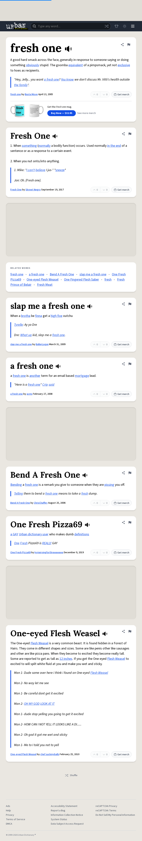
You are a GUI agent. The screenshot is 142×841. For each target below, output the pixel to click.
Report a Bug (58, 810)
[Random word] (106, 26)
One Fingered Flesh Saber (81, 279)
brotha (25, 316)
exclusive (124, 65)
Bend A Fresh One (62, 274)
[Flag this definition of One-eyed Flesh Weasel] (130, 631)
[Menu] (132, 26)
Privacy (10, 815)
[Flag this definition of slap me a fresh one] (130, 304)
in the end (114, 145)
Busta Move (31, 94)
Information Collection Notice (67, 815)
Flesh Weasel (39, 643)
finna (38, 316)
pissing (109, 484)
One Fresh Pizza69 (20, 552)
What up (26, 335)
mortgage (82, 375)
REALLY (46, 543)
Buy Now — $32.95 (61, 113)
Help (8, 810)
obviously (32, 65)
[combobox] (70, 26)
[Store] (116, 26)
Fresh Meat (45, 284)
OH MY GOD (32, 703)
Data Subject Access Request (67, 824)
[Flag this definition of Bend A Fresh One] (130, 473)
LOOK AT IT (47, 703)
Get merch (121, 94)
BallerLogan (42, 344)
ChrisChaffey (41, 503)
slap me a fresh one (93, 274)
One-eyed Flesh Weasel (42, 279)
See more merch (86, 113)
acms (29, 394)
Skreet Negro (33, 190)
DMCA (9, 824)
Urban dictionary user (33, 534)
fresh (107, 279)
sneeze (60, 170)
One (16, 543)
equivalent (75, 65)
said (51, 384)
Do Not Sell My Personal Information (115, 815)
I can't (30, 170)
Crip (45, 384)
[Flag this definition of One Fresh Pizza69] (130, 522)
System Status (59, 819)
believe (40, 170)
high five (56, 316)
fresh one (15, 94)
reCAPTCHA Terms (106, 810)
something (29, 145)
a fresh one (51, 79)
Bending (16, 484)
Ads (8, 806)
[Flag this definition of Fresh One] (130, 134)
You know (67, 79)
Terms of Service (15, 819)
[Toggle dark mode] (124, 26)
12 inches (66, 658)
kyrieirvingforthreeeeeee (49, 552)
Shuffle (71, 775)
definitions (81, 534)
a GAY (14, 534)
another (34, 375)
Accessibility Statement (64, 806)
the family (21, 85)
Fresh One (16, 190)
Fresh (24, 543)
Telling (18, 493)
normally (44, 145)
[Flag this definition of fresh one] (129, 45)
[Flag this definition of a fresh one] (130, 364)
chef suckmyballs (49, 754)
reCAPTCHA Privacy (106, 806)
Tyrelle (18, 324)
